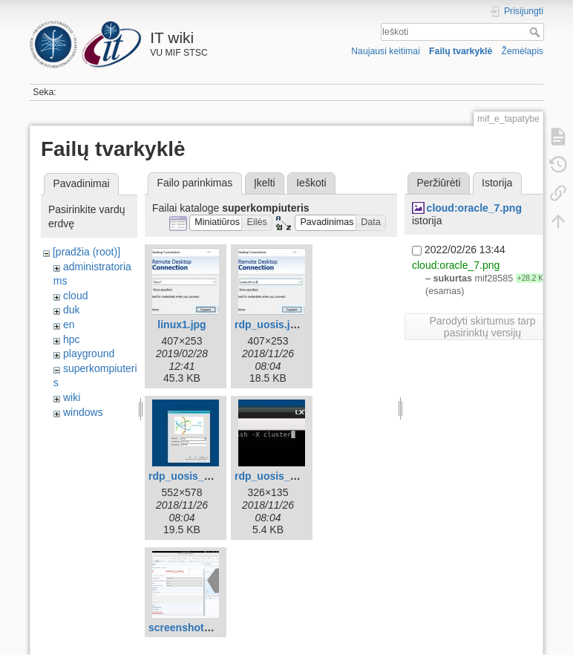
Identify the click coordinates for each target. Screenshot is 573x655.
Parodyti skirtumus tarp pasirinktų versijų (482, 327)
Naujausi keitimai (385, 51)
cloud (75, 296)
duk (71, 310)
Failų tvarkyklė (460, 51)
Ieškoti (536, 32)
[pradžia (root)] (86, 252)
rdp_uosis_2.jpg (188, 476)
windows (83, 412)
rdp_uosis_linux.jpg (284, 476)
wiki (71, 397)
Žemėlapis (522, 51)
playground (88, 353)
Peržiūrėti (438, 183)
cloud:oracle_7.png (474, 208)
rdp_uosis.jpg (269, 324)
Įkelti (264, 183)
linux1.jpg (181, 324)
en (69, 324)
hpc (71, 339)
